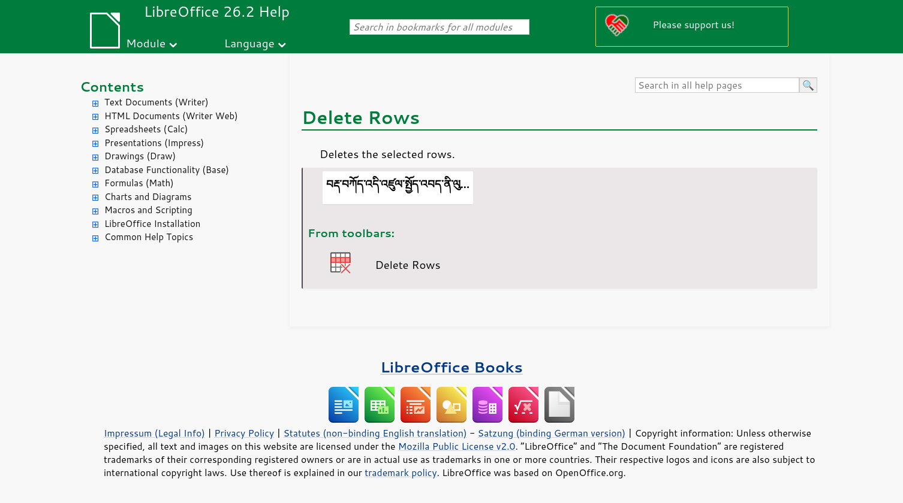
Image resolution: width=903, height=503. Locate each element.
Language (249, 43)
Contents (112, 86)
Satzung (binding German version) (552, 433)
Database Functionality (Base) (166, 169)
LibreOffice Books (451, 366)
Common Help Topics (148, 237)
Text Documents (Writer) (156, 102)
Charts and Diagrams (147, 196)
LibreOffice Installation (152, 223)
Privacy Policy (244, 433)
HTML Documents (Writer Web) (171, 116)
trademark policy (401, 472)
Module (145, 43)
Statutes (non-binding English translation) (374, 433)
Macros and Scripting (148, 210)
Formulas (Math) (139, 183)
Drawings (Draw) (140, 156)
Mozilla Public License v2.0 (457, 446)
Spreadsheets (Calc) (146, 129)
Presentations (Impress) (154, 143)
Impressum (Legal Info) (154, 433)
